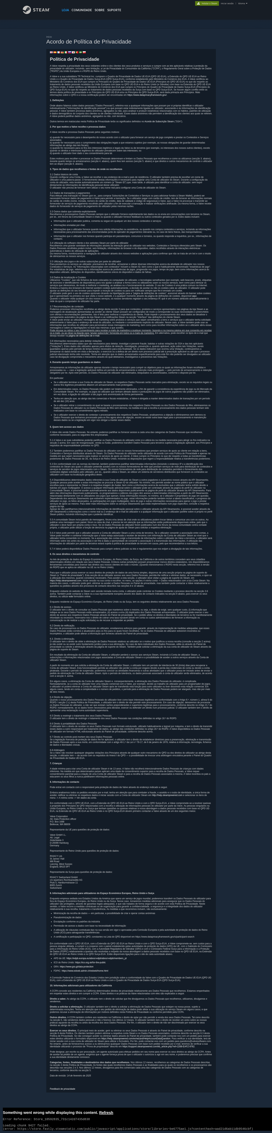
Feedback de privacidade (62, 1089)
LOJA (65, 10)
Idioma (241, 3)
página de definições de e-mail (84, 335)
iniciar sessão (227, 3)
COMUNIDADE (82, 10)
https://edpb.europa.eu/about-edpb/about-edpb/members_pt (96, 958)
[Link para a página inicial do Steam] (39, 13)
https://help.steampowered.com (65, 580)
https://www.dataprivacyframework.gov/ (147, 95)
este (71, 596)
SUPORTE (114, 10)
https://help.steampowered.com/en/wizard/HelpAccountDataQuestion (135, 1038)
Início (49, 36)
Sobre (100, 10)
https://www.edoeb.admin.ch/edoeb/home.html (85, 970)
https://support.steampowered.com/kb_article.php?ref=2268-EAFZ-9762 (158, 1046)
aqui (194, 296)
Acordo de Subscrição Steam (159, 121)
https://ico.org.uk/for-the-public (90, 962)
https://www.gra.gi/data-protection (77, 966)
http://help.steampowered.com (167, 795)
